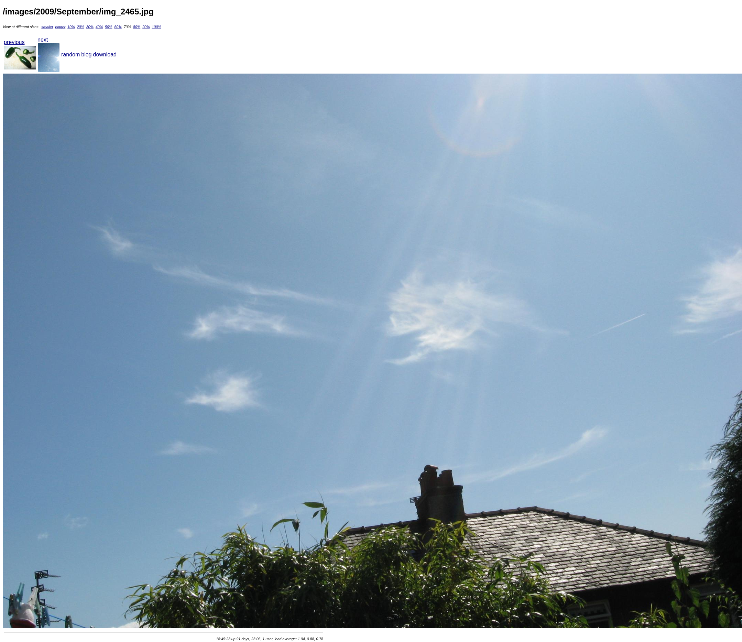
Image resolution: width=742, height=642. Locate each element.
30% (90, 27)
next (42, 40)
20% (80, 27)
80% (136, 27)
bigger (60, 27)
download (105, 54)
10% (71, 27)
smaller (47, 27)
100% (156, 27)
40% (99, 27)
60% (117, 27)
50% (108, 27)
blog (86, 54)
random (70, 54)
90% (146, 27)
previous (14, 42)
